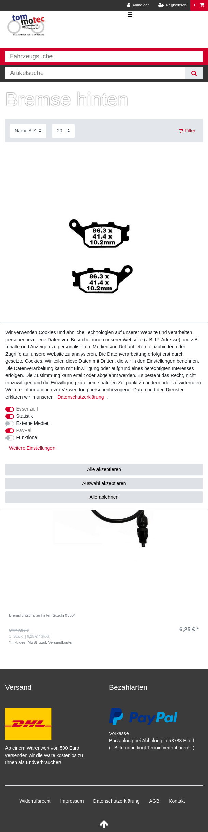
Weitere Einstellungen (32, 448)
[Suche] (194, 73)
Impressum (72, 801)
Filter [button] (187, 131)
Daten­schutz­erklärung (116, 801)
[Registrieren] (172, 5)
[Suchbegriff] (95, 73)
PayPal (23, 430)
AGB (154, 801)
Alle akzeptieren (104, 469)
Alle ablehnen (104, 497)
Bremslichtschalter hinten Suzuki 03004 (42, 615)
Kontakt (177, 801)
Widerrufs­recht (34, 801)
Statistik (24, 416)
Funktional (27, 437)
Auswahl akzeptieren (104, 483)
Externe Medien (33, 423)
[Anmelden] (138, 5)
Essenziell (27, 409)
